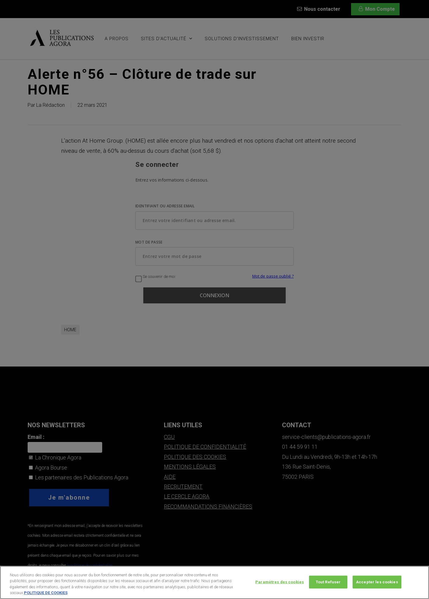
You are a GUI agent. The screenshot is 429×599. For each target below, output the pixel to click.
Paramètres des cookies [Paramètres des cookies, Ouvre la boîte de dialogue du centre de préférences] (279, 583)
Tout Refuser (328, 583)
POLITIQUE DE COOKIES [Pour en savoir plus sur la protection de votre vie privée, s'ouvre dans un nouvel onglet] (46, 594)
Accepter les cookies (377, 583)
